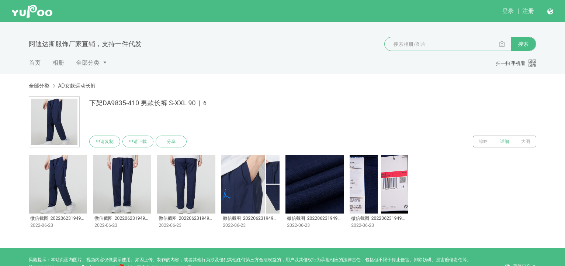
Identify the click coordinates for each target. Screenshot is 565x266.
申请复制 (105, 141)
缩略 (483, 141)
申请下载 (138, 141)
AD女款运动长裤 (77, 86)
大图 (525, 141)
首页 (35, 62)
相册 (58, 62)
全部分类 (88, 62)
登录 (508, 10)
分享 (171, 141)
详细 (504, 141)
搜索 (523, 44)
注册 (528, 10)
